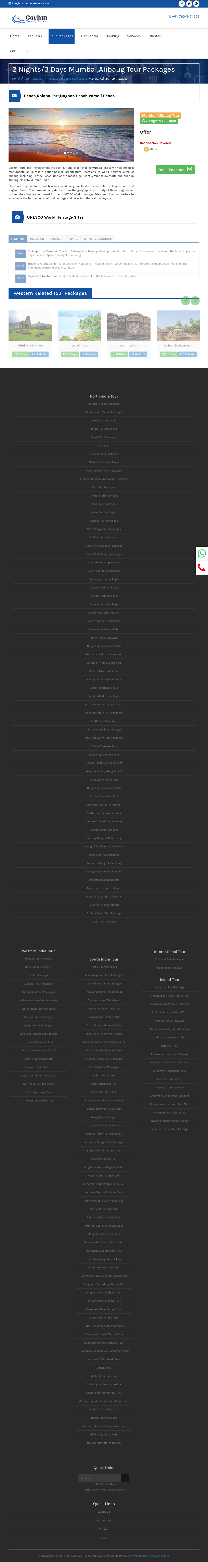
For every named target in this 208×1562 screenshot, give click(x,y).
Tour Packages (61, 36)
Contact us (19, 50)
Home (15, 36)
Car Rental (89, 36)
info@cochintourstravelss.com (31, 3)
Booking (112, 36)
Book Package (175, 169)
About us (34, 36)
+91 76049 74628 (185, 16)
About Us (104, 1512)
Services (134, 36)
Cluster (154, 36)
